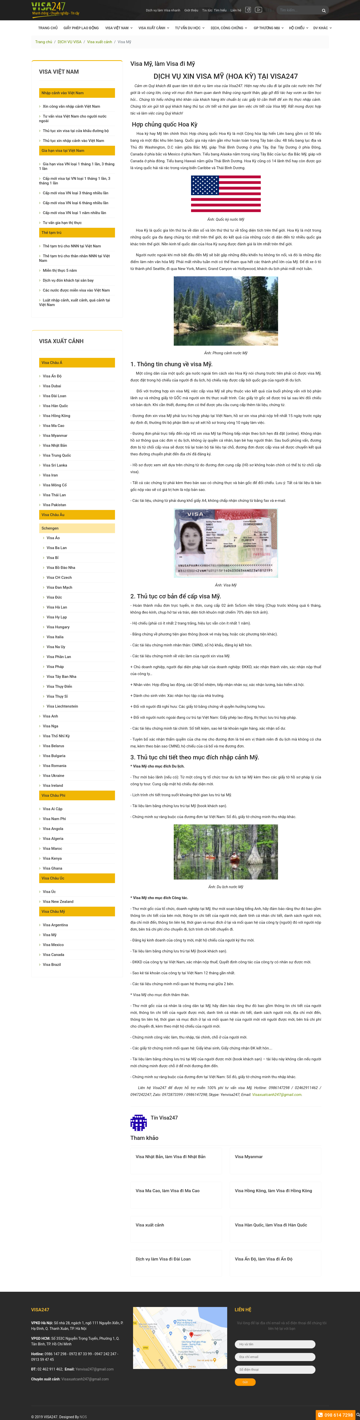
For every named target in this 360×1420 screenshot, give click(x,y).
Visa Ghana (52, 868)
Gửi (245, 1382)
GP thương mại (267, 28)
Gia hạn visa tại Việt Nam (63, 150)
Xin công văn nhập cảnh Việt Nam (71, 106)
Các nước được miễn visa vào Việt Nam (76, 290)
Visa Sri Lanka (55, 465)
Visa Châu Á (52, 362)
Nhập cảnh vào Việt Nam (63, 93)
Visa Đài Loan (54, 396)
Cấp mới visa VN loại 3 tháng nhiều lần (75, 193)
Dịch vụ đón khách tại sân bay (68, 280)
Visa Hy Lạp (57, 617)
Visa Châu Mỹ (53, 911)
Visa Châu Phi (53, 795)
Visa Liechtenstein (62, 706)
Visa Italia (55, 637)
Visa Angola (53, 828)
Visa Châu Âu (53, 515)
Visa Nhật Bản (55, 445)
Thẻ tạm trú (52, 232)
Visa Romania (54, 765)
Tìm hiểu (220, 10)
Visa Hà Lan (57, 607)
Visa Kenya (52, 858)
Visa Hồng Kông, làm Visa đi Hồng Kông (273, 1190)
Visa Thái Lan (54, 495)
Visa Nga (50, 726)
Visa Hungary (58, 627)
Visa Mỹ (50, 935)
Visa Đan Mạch (60, 587)
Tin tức (207, 10)
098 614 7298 (338, 1415)
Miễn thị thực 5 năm (60, 270)
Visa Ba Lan (57, 548)
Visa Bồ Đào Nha (61, 567)
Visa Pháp (55, 666)
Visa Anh (50, 716)
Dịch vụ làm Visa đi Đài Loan (163, 1259)
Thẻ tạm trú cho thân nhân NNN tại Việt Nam (74, 258)
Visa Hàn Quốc (55, 406)
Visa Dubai (52, 386)
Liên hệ (236, 10)
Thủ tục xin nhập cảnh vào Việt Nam (73, 140)
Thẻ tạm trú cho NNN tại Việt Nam (72, 246)
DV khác (320, 28)
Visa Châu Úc (53, 878)
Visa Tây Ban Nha (62, 676)
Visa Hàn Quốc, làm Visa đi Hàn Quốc (271, 1224)
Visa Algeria (53, 838)
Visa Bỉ (53, 557)
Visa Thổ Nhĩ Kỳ (56, 736)
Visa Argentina (55, 925)
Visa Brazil (52, 964)
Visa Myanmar (55, 435)
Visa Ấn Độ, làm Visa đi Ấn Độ (264, 1259)
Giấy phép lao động (81, 28)
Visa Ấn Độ (52, 376)
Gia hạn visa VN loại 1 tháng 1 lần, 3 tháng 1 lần (77, 166)
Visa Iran (50, 475)
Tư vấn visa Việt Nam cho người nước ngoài (73, 118)
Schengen (50, 528)
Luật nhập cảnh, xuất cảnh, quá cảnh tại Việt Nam (74, 302)
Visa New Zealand (58, 901)
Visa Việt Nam (116, 28)
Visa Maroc (52, 848)
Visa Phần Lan (59, 657)
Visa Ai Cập (53, 809)
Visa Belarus (53, 746)
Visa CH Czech (59, 577)
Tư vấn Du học (188, 28)
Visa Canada (53, 954)
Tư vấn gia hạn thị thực (62, 222)
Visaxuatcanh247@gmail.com (276, 1094)
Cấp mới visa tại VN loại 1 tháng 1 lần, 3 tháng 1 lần (74, 180)
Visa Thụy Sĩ (57, 696)
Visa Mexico (53, 945)
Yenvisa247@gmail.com (95, 1369)
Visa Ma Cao (53, 425)
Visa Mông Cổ (55, 485)
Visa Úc (49, 891)
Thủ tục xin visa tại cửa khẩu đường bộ (76, 131)
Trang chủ (48, 28)
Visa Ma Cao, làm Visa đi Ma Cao (168, 1190)
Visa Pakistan (54, 505)
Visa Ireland (53, 785)
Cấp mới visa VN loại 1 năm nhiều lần (74, 213)
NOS (83, 1417)
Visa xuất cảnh (151, 28)
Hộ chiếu (297, 28)
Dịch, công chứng (227, 28)
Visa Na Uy (56, 647)
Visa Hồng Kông (56, 415)
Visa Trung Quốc (57, 455)
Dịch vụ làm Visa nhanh (163, 10)
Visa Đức (54, 597)
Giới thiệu (191, 10)
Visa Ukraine (53, 775)
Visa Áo (53, 538)
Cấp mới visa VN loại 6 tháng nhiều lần (75, 203)
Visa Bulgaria (54, 756)
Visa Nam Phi (54, 819)
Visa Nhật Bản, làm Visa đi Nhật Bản (171, 1156)
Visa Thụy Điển (59, 686)
